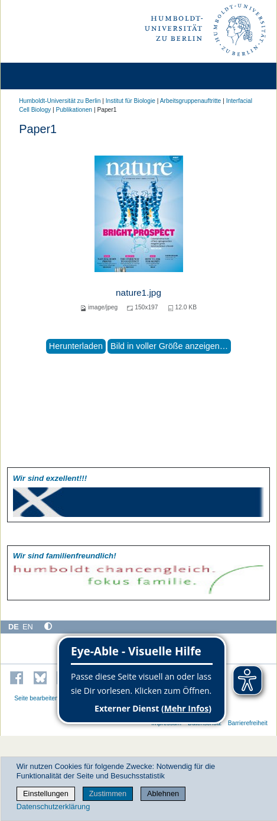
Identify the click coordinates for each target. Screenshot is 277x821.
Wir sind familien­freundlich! (64, 555)
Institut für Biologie (130, 101)
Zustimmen (107, 793)
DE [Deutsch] (13, 626)
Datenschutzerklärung (53, 806)
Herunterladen (76, 346)
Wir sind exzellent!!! (50, 478)
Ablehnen (163, 793)
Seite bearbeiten (36, 698)
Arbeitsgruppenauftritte (190, 101)
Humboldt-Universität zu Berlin (59, 101)
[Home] (42, 76)
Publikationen (74, 109)
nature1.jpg (138, 292)
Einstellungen (46, 793)
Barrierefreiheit (248, 723)
